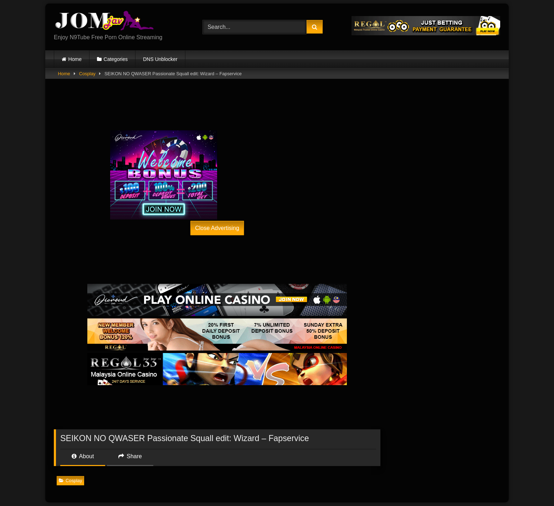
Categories (116, 59)
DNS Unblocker (160, 59)
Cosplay (87, 73)
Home (75, 59)
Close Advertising (217, 228)
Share (130, 456)
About (83, 456)
